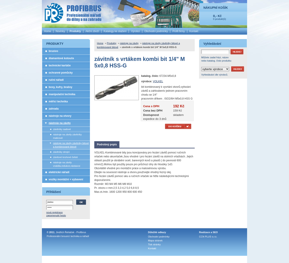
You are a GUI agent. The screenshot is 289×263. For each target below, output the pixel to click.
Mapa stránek (155, 240)
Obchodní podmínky (156, 31)
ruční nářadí (56, 79)
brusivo (53, 51)
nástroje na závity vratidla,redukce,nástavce (66, 164)
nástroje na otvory (60, 115)
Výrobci (135, 31)
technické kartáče (60, 65)
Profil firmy (178, 31)
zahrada (53, 108)
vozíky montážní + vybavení (66, 179)
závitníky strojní (61, 152)
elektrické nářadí (59, 172)
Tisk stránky (154, 244)
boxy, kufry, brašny (60, 87)
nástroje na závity (60, 123)
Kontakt (193, 31)
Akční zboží (92, 31)
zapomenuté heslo (56, 215)
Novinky (60, 31)
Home (47, 31)
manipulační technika (62, 94)
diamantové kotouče (61, 58)
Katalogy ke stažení (115, 31)
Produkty (75, 31)
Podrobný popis (107, 144)
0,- (215, 16)
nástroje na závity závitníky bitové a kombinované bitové (71, 145)
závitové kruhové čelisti (65, 157)
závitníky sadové (62, 129)
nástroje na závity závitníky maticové (67, 136)
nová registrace (54, 212)
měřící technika (58, 101)
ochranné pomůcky (61, 72)
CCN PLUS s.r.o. (208, 236)
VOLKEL (158, 81)
